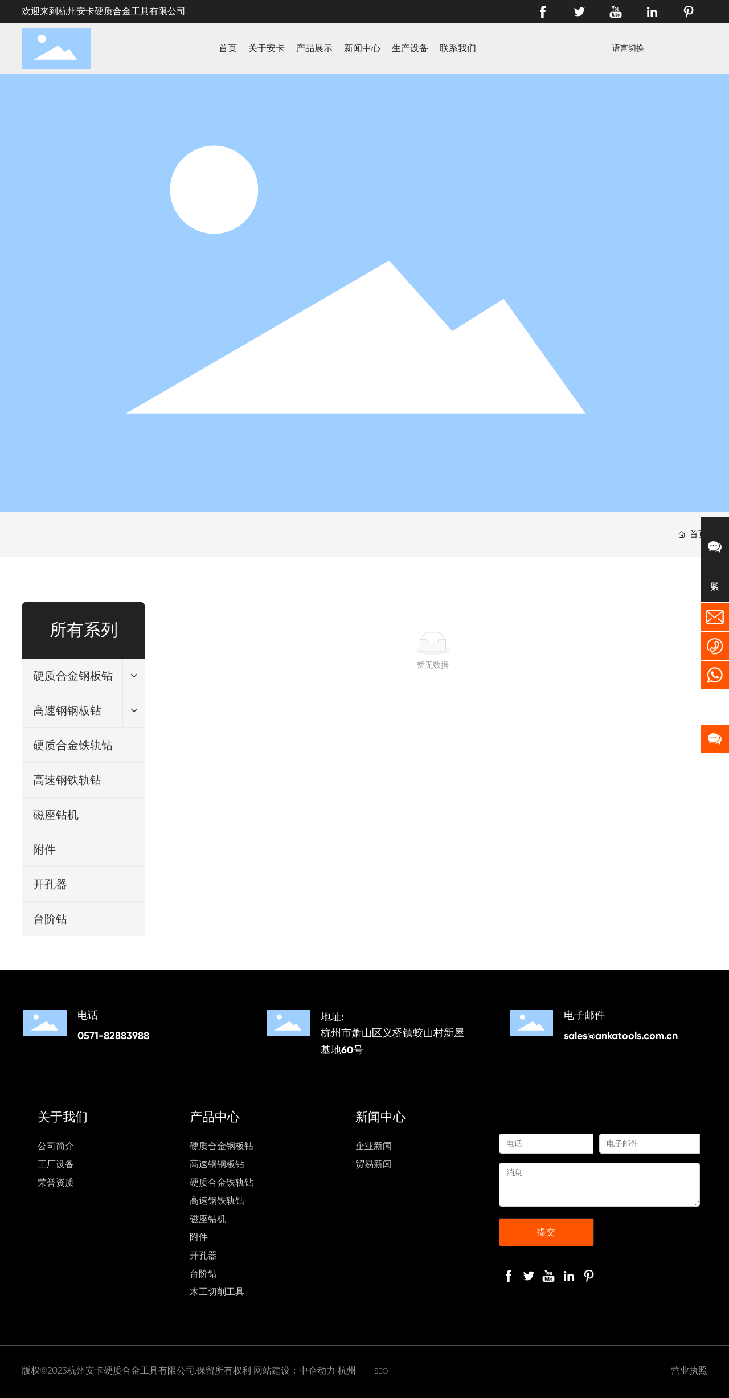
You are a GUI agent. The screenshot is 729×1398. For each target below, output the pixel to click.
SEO (381, 1371)
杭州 (347, 1370)
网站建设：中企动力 (294, 1370)
